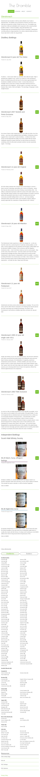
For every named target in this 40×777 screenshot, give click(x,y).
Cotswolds (3, 679)
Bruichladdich (4, 578)
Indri (21, 718)
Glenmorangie (4, 619)
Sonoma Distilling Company (7, 746)
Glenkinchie (22, 616)
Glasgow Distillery (24, 598)
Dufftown (22, 593)
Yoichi (2, 713)
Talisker (21, 653)
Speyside (22, 648)
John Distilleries (23, 720)
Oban (2, 643)
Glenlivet (3, 617)
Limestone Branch (5, 739)
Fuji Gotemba (4, 705)
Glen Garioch (4, 602)
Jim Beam (3, 737)
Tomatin (22, 657)
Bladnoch (3, 575)
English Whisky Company (25, 679)
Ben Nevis (3, 571)
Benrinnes (3, 573)
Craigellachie (23, 587)
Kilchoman (3, 627)
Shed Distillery (23, 694)
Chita (21, 702)
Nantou (21, 726)
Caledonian (3, 580)
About (23, 11)
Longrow (22, 636)
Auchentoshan (4, 566)
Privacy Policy (4, 775)
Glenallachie (23, 607)
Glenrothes (22, 619)
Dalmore (22, 590)
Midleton (3, 694)
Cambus (22, 580)
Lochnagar (22, 634)
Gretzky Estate (23, 673)
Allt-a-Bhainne (23, 561)
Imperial (3, 624)
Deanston (3, 593)
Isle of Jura (22, 626)
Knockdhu (22, 629)
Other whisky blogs (5, 756)
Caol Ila (21, 581)
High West (3, 736)
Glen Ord (3, 605)
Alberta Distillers (4, 673)
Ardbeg (2, 563)
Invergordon (3, 626)
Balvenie (22, 569)
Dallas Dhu (3, 590)
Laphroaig (22, 631)
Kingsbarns (22, 627)
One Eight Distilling (24, 743)
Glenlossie (22, 617)
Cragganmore (4, 587)
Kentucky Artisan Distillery (26, 737)
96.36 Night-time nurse (9, 509)
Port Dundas (4, 645)
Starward (3, 722)
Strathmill (3, 653)
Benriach (22, 571)
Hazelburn (3, 622)
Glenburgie (3, 609)
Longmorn (3, 636)
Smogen (22, 684)
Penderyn (3, 684)
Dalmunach (3, 592)
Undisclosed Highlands (6, 662)
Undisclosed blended (5, 712)
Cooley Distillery (23, 690)
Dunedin (3, 718)
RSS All (3, 760)
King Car (3, 726)
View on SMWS (5, 485)
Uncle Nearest (4, 748)
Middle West (4, 741)
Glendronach (4, 610)
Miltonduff (22, 639)
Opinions (17, 11)
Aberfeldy (3, 559)
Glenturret (22, 621)
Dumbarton (3, 595)
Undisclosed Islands (24, 662)
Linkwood (3, 633)
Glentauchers (4, 621)
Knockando (3, 629)
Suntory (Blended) (24, 710)
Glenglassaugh (4, 614)
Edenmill (22, 595)
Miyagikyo (3, 707)
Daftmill (2, 588)
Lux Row (22, 739)
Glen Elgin (22, 600)
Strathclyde (3, 651)
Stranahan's (22, 746)
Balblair (21, 568)
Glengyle (3, 616)
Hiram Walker (4, 674)
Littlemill (22, 633)
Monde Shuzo (23, 707)
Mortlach (3, 641)
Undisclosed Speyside (25, 663)
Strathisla (22, 651)
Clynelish (3, 585)
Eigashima (22, 703)
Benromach (22, 573)
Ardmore (22, 563)
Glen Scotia (22, 605)
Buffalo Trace (4, 732)
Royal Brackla (4, 646)
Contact (29, 11)
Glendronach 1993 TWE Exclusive (14, 392)
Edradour (3, 597)
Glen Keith (3, 604)
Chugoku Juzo (4, 703)
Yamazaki (22, 712)
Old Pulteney (23, 643)
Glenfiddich (22, 612)
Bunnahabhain (23, 578)
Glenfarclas (3, 612)
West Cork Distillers (24, 697)
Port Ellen (22, 645)
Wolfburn (3, 665)
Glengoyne (22, 614)
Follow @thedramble (6, 549)
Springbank (3, 650)
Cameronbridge (4, 581)
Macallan (3, 638)
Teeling (2, 695)
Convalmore (22, 585)
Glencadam (22, 609)
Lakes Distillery (4, 680)
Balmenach (3, 569)
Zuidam (21, 686)
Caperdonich (4, 583)
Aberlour (22, 559)
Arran (21, 564)
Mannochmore (4, 639)
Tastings (11, 11)
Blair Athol (22, 575)
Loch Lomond (4, 634)
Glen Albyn (3, 600)
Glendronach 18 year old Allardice (14, 223)
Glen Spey (3, 607)
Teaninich (22, 655)
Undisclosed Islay (5, 663)
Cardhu (21, 583)
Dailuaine (22, 588)
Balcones (3, 731)
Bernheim (22, 731)
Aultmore (3, 568)
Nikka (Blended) (4, 708)
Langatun (22, 680)
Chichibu (3, 702)
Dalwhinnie (22, 592)
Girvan (2, 598)
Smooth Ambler (23, 744)
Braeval (21, 576)
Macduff (22, 638)
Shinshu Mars (4, 710)
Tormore (22, 658)
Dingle (2, 692)
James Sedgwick (5, 720)
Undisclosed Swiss (5, 686)
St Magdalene (23, 650)
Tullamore (22, 695)
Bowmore (3, 576)
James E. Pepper (24, 736)
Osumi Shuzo (23, 708)
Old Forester (4, 743)
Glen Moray (22, 604)
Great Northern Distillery (25, 692)
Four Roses (3, 734)
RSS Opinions (4, 768)
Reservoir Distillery (5, 744)
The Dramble (20, 5)
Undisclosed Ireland (5, 697)
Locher (2, 682)
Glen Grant (22, 602)
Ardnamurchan (4, 564)
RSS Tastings (4, 764)
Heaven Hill (22, 734)
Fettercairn (22, 597)
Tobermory (3, 657)
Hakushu (22, 705)
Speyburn (3, 648)
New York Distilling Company (26, 741)
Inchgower (22, 624)
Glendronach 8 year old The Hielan (14, 57)
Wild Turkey (3, 749)
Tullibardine (3, 660)
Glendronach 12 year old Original (13, 167)
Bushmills (3, 690)
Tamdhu (3, 655)
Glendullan (22, 610)
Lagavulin (3, 631)
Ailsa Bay (3, 561)
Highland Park (23, 622)
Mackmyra (22, 682)
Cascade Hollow (23, 732)
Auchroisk (22, 566)
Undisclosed (22, 660)
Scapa (21, 646)
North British (23, 641)
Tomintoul (3, 658)
